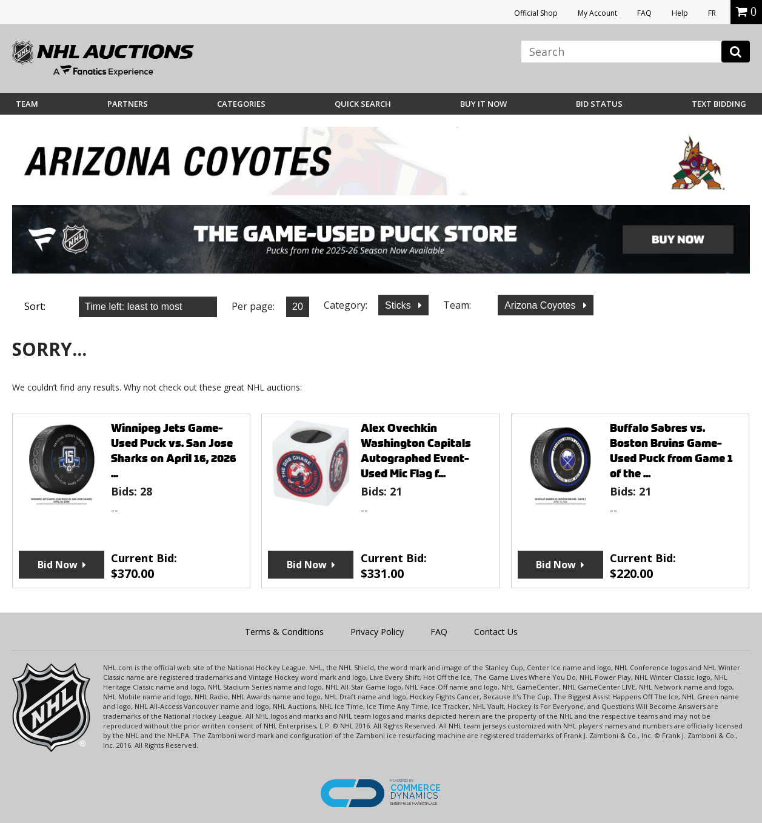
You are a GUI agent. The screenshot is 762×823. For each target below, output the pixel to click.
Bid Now (58, 564)
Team (27, 103)
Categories (241, 103)
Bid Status (599, 103)
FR (712, 13)
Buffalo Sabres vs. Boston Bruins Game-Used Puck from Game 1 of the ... (671, 450)
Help (680, 13)
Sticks (399, 305)
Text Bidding (719, 103)
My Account (597, 13)
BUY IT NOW (483, 103)
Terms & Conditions (284, 631)
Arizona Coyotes (541, 305)
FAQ (644, 13)
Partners (127, 103)
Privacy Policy (377, 631)
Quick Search (363, 103)
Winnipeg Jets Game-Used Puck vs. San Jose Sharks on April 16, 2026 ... (173, 450)
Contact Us (496, 631)
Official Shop (536, 13)
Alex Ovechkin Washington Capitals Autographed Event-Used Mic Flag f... (416, 450)
